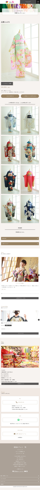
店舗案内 (2, 484)
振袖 (17, 471)
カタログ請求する (10, 96)
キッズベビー (21, 471)
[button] (38, 275)
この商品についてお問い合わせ (30, 96)
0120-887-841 (20, 402)
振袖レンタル (8, 325)
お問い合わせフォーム (20, 434)
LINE (20, 420)
